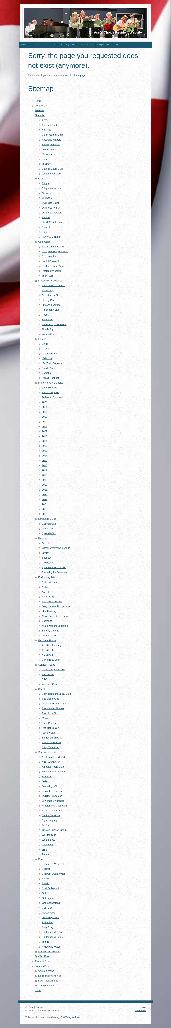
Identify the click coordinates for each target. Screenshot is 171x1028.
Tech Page (47, 276)
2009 (44, 431)
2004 (44, 407)
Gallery (46, 781)
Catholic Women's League (56, 548)
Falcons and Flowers (53, 708)
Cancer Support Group (54, 669)
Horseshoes (48, 912)
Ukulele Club (49, 635)
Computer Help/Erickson (55, 251)
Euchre (46, 217)
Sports (41, 859)
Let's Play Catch (50, 917)
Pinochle (46, 227)
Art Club (46, 130)
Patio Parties (49, 723)
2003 (44, 402)
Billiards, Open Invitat (53, 873)
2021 (44, 489)
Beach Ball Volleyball (53, 864)
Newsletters (48, 154)
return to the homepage (73, 75)
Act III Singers (49, 596)
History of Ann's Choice (50, 382)
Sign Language (50, 820)
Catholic (46, 543)
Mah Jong (47, 358)
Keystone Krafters (51, 139)
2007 (44, 421)
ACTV (45, 120)
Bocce (45, 878)
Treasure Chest (43, 961)
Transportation (46, 985)
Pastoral (42, 538)
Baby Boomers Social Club (56, 694)
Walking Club (49, 835)
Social (41, 689)
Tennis (45, 941)
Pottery (46, 159)
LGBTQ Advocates (52, 796)
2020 (44, 484)
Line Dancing (49, 611)
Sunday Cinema (50, 630)
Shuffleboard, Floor (52, 932)
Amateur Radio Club (53, 766)
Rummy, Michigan (51, 237)
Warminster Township (49, 951)
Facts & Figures (50, 392)
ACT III (45, 591)
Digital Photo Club (51, 261)
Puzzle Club (48, 368)
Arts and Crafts (50, 125)
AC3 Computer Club (53, 246)
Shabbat (46, 557)
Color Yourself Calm (52, 134)
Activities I (47, 650)
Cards (41, 178)
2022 (44, 494)
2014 (44, 455)
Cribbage (47, 198)
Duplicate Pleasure (52, 212)
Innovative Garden (52, 791)
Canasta (46, 193)
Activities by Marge (52, 645)
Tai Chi (45, 825)
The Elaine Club (50, 698)
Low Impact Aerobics (53, 801)
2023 (44, 499)
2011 (44, 441)
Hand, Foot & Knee (52, 222)
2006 (44, 416)
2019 (44, 480)
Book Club (47, 319)
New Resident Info (48, 980)
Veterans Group (50, 684)
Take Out (39, 110)
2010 (44, 436)
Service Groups (46, 664)
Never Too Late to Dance (55, 616)
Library (38, 990)
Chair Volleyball (50, 888)
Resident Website (51, 271)
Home (38, 101)
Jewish (45, 553)
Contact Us (41, 105)
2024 (44, 504)
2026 (44, 514)
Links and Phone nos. (50, 976)
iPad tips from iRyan (53, 266)
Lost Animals (49, 149)
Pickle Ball (47, 922)
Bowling (46, 883)
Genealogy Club (50, 786)
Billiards (46, 869)
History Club (48, 300)
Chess (45, 348)
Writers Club (48, 334)
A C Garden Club (51, 762)
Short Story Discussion (54, 324)
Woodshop (48, 844)
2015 (44, 460)
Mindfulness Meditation (54, 805)
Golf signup (48, 898)
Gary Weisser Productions (56, 606)
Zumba (46, 854)
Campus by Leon (51, 659)
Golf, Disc (47, 907)
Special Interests (47, 752)
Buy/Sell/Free (42, 956)
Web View (140, 1010)
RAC (44, 679)
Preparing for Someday (54, 572)
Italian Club (48, 528)
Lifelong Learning (51, 305)
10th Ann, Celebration (53, 397)
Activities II (48, 655)
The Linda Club (50, 713)
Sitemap (39, 1007)
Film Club (47, 776)
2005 (44, 412)
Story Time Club (50, 747)
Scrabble (47, 373)
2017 (44, 470)
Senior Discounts (51, 815)
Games (42, 339)
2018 (44, 475)
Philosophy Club (50, 309)
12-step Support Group (54, 830)
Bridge (45, 183)
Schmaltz (47, 621)
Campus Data (42, 966)
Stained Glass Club (52, 169)
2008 (44, 426)
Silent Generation (51, 742)
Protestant (47, 562)
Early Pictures (49, 387)
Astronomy (48, 290)
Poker (45, 232)
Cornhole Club (49, 353)
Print (29, 1007)
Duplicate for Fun (51, 207)
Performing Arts (46, 577)
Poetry (45, 314)
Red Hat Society (50, 728)
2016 (44, 465)
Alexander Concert (52, 601)
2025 (44, 509)
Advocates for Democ (53, 285)
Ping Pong (47, 927)
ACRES (46, 587)
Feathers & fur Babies (53, 771)
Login (143, 1007)
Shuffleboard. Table (52, 937)
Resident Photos (47, 640)
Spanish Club (49, 533)
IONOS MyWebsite (70, 1017)
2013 (44, 451)
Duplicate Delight (51, 203)
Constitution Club (51, 295)
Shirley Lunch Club (52, 737)
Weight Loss (48, 839)
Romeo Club (48, 732)
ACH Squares (49, 582)
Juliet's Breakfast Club (54, 703)
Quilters (46, 164)
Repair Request (50, 378)
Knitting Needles (51, 144)
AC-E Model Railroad (53, 757)
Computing (44, 241)
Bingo (45, 344)
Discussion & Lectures (50, 280)
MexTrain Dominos (52, 363)
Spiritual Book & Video (54, 567)
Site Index (40, 115)
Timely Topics (49, 329)
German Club (49, 523)
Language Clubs (47, 519)
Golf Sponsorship (51, 903)
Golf (44, 893)
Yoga (44, 849)
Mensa (45, 718)
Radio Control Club (52, 810)
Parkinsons (48, 674)
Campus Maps (46, 971)
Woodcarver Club (51, 173)
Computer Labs (50, 256)
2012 (44, 446)
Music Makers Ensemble (55, 626)
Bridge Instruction (51, 188)
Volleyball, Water (51, 946)
